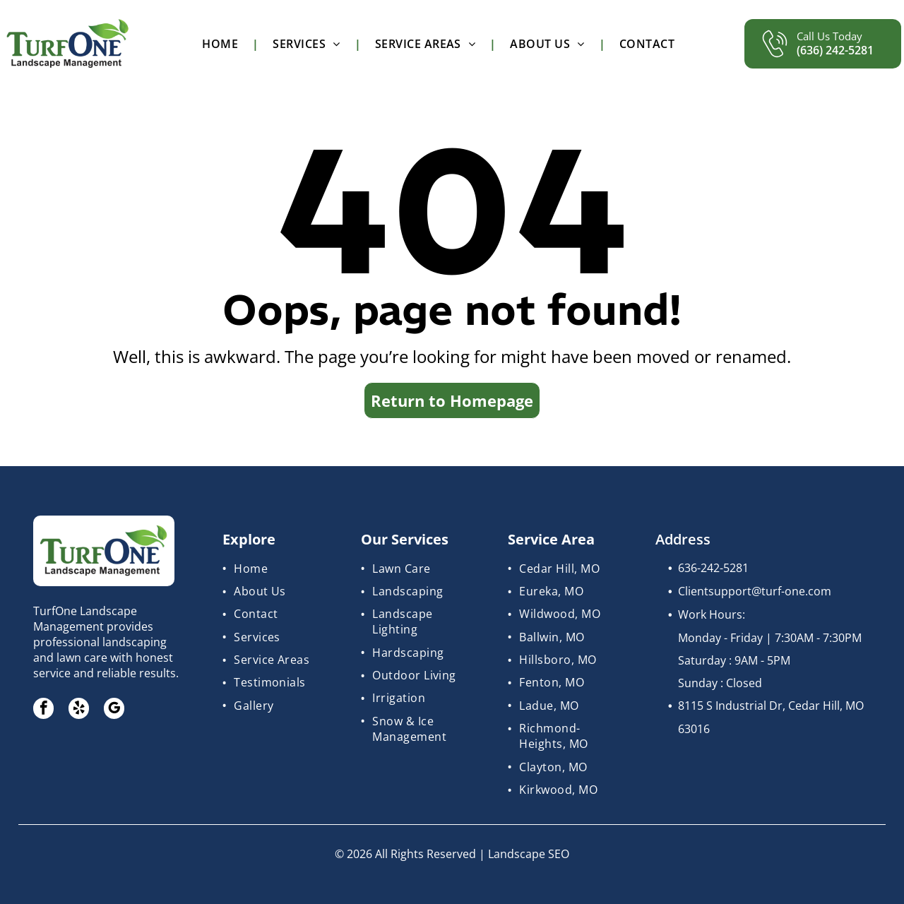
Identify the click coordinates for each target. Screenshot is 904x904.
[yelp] (79, 710)
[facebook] (43, 710)
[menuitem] (223, 44)
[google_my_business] (115, 710)
